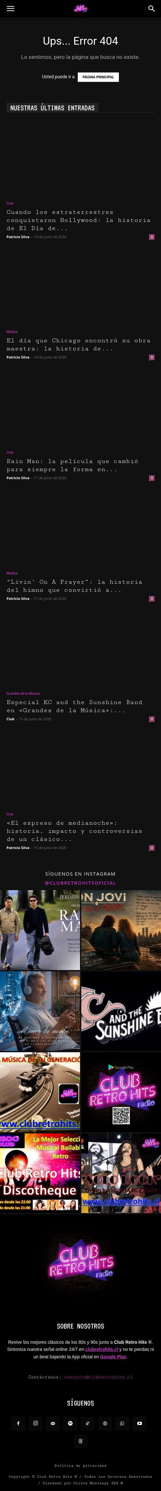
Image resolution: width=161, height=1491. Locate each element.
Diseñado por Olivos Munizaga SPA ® (83, 1483)
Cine (9, 203)
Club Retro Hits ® (57, 1476)
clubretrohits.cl (101, 1349)
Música (11, 331)
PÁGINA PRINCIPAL (98, 77)
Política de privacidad (81, 1465)
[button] (10, 8)
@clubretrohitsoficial (80, 882)
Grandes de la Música (23, 693)
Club (10, 718)
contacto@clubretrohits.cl (98, 1377)
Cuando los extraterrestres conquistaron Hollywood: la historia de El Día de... (78, 220)
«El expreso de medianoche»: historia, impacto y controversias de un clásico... (74, 831)
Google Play (113, 1356)
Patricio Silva (17, 236)
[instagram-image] (40, 930)
